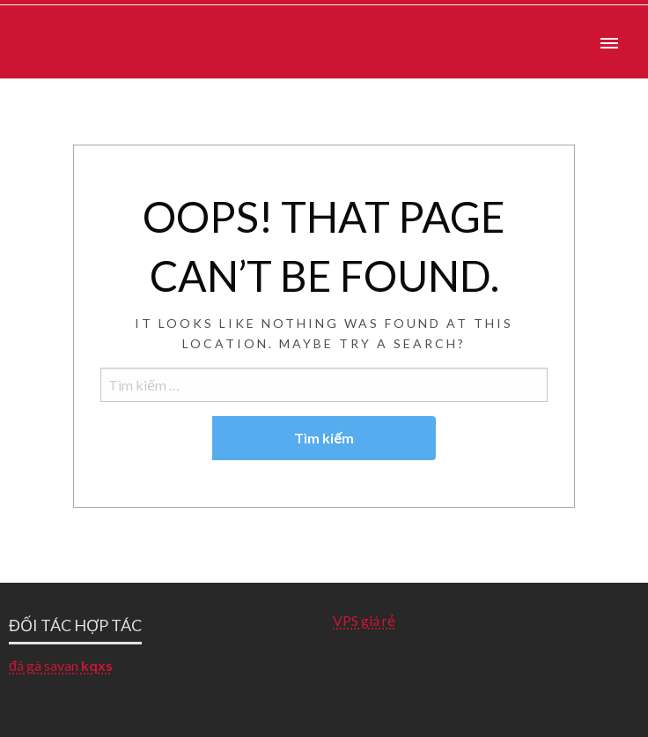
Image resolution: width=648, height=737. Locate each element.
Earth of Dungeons (175, 43)
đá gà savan (43, 665)
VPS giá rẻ (364, 620)
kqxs (97, 665)
